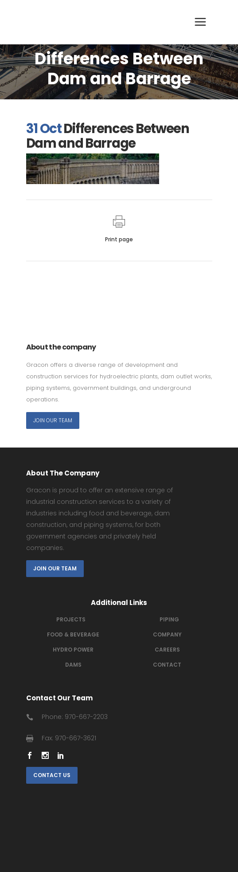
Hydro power (73, 649)
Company (167, 634)
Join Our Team (52, 420)
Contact (167, 664)
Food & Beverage (73, 634)
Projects (71, 619)
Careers (167, 649)
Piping (169, 619)
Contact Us (51, 775)
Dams (73, 664)
